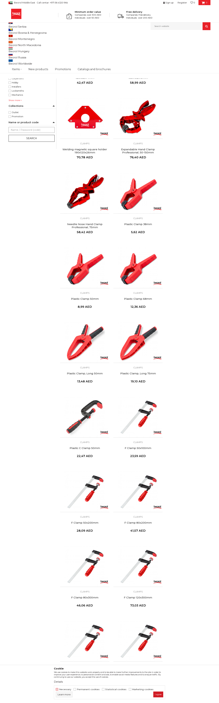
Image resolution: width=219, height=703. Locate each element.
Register (182, 2)
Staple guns (16, 63)
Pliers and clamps (54, 37)
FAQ (114, 621)
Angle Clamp (135, 544)
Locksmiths (18, 126)
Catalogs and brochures (74, 616)
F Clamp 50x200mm (83, 399)
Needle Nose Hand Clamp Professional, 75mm (135, 182)
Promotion (17, 151)
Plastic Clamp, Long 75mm (84, 326)
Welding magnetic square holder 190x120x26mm (186, 110)
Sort (127, 43)
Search (31, 173)
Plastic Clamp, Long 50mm (186, 253)
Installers (16, 122)
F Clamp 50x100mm (186, 326)
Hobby (15, 118)
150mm (16, 93)
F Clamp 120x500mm (135, 471)
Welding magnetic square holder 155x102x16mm (135, 110)
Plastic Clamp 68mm (135, 253)
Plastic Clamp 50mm (84, 253)
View (174, 43)
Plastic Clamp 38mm (186, 180)
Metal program (36, 37)
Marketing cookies (142, 689)
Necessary (65, 689)
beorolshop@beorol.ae (34, 621)
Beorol (12, 37)
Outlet (15, 147)
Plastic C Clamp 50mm (135, 326)
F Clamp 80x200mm (135, 399)
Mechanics (17, 130)
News (63, 607)
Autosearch (114, 43)
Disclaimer (117, 607)
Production (66, 612)
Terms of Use (119, 602)
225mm (16, 97)
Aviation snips (17, 59)
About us (65, 602)
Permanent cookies (88, 689)
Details (58, 681)
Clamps (15, 55)
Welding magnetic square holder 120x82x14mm (83, 110)
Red (14, 76)
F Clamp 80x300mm (186, 399)
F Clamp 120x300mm (84, 471)
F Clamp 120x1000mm (84, 544)
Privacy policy (119, 612)
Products (21, 37)
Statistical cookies (115, 689)
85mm (15, 101)
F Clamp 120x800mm (186, 471)
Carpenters (17, 113)
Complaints (118, 616)
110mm (15, 89)
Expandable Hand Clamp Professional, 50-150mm (84, 182)
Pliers (13, 51)
